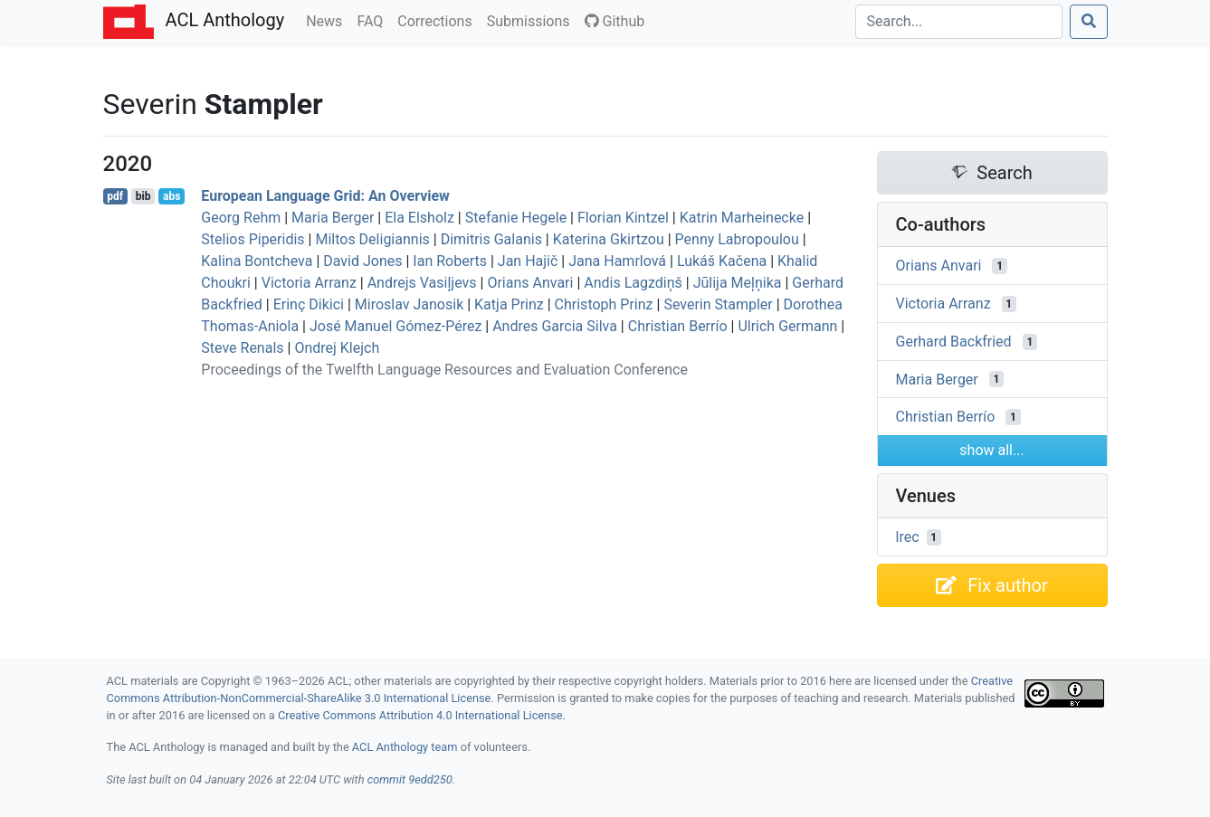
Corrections (438, 20)
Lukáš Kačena (722, 261)
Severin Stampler (717, 304)
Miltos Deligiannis (372, 239)
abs (171, 196)
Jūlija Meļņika (737, 282)
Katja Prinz (509, 304)
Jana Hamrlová (617, 261)
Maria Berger (332, 217)
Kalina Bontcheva (256, 261)
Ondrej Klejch (336, 347)
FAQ (373, 20)
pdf (115, 196)
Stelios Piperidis (252, 239)
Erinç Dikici (308, 304)
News (327, 20)
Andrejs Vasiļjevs (422, 282)
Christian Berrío (678, 326)
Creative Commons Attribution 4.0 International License (420, 715)
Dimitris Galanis (491, 239)
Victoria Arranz (309, 282)
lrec (907, 537)
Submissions (532, 20)
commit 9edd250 (410, 779)
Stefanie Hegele (516, 217)
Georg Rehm (241, 217)
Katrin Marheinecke (742, 217)
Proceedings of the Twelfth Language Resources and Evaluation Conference (444, 369)
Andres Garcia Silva (554, 326)
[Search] (958, 22)
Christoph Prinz (604, 304)
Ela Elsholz (419, 217)
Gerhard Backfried (954, 341)
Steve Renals (242, 347)
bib (143, 196)
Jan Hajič (528, 261)
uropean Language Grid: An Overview (325, 195)
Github (615, 21)
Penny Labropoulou (737, 239)
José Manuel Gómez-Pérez (395, 326)
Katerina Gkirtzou (608, 239)
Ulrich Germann (787, 326)
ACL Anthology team (405, 747)
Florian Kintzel (623, 217)
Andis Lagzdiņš (633, 282)
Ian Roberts (450, 261)
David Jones (362, 261)
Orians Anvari (530, 282)
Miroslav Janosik (409, 304)
